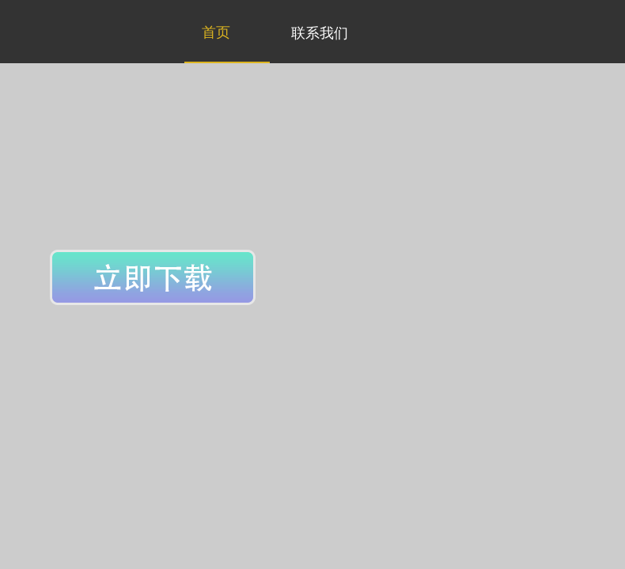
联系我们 (319, 33)
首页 (216, 32)
